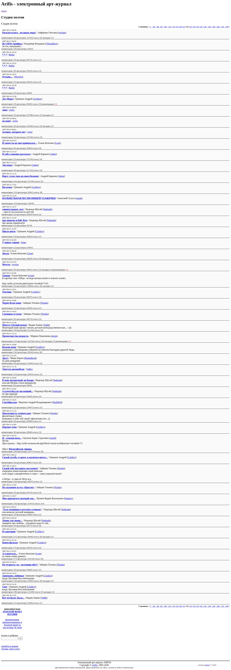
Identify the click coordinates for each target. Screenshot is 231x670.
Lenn (57, 143)
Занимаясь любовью (13, 575)
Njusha (44, 303)
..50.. (154, 27)
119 (176, 27)
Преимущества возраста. (15, 336)
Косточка (7, 187)
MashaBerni (30, 358)
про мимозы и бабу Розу (15, 220)
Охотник (6, 292)
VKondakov (51, 43)
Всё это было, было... (13, 598)
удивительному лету (13, 209)
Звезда (5, 253)
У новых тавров (10, 242)
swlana (62, 32)
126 (200, 27)
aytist (11, 110)
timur (23, 242)
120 (180, 27)
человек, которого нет (13, 132)
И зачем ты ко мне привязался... (19, 143)
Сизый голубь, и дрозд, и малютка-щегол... (25, 457)
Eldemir (207, 665)
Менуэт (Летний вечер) (14, 325)
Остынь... (7, 77)
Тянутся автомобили (13, 369)
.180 (226, 27)
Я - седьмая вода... (12, 438)
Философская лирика (20, 449)
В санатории (8, 531)
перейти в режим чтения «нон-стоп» (10, 647)
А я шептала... (9, 553)
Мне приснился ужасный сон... (18, 498)
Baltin (11, 54)
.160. (218, 27)
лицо (4, 110)
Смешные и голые (12, 314)
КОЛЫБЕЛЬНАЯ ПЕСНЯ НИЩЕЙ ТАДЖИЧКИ (29, 198)
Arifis (94, 665)
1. (150, 27)
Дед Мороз (7, 99)
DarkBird (57, 402)
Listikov (37, 99)
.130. (205, 27)
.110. (169, 27)
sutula (79, 198)
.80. (157, 27)
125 (197, 27)
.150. (214, 27)
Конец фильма (10, 542)
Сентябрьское (9, 402)
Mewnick (18, 77)
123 (190, 27)
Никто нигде (9, 231)
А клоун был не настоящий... (17, 391)
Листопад (7, 165)
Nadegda (47, 209)
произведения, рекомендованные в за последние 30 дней (12, 623)
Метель (6, 264)
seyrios (15, 264)
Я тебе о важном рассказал (16, 154)
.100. (165, 27)
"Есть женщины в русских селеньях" (22, 509)
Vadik (46, 325)
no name (6, 121)
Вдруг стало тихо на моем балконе (20, 176)
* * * (4, 54)
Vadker (29, 369)
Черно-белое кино (11, 303)
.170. (223, 27)
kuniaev (68, 498)
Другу (5, 358)
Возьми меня (9, 347)
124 (194, 27)
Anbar (53, 154)
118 (173, 27)
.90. (161, 27)
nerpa (54, 336)
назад (4, 11)
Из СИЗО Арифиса (12, 43)
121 (183, 27)
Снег (4, 586)
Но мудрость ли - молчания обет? (20, 564)
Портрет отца (9, 427)
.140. (209, 27)
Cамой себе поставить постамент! (20, 468)
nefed (53, 438)
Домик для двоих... (12, 520)
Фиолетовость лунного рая (16, 413)
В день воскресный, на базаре (18, 380)
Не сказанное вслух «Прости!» (18, 487)
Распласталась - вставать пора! (19, 32)
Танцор (6, 275)
